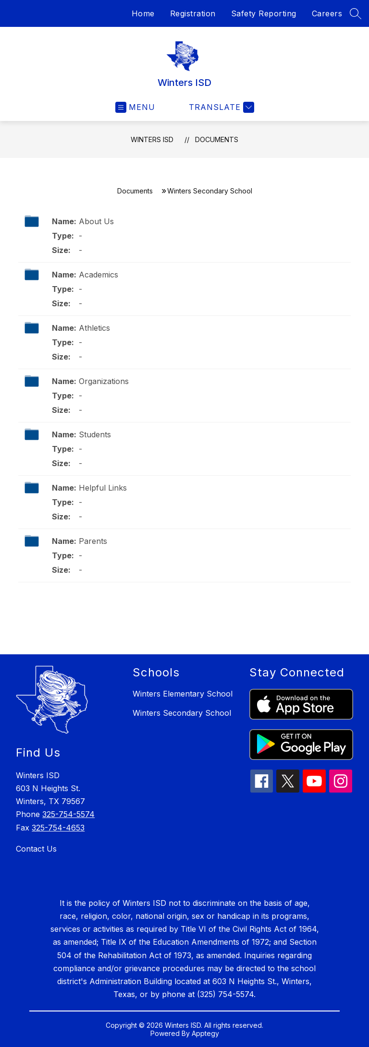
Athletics (94, 328)
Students (95, 434)
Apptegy (205, 1033)
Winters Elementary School (183, 693)
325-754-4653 (58, 827)
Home (143, 13)
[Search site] (355, 13)
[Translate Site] (220, 107)
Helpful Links (103, 488)
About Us (96, 221)
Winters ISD (152, 139)
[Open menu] (135, 107)
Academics (98, 274)
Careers (327, 13)
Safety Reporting (263, 13)
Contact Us (36, 849)
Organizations (104, 381)
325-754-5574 (68, 814)
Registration (193, 13)
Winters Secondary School (182, 713)
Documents (216, 139)
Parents (93, 541)
